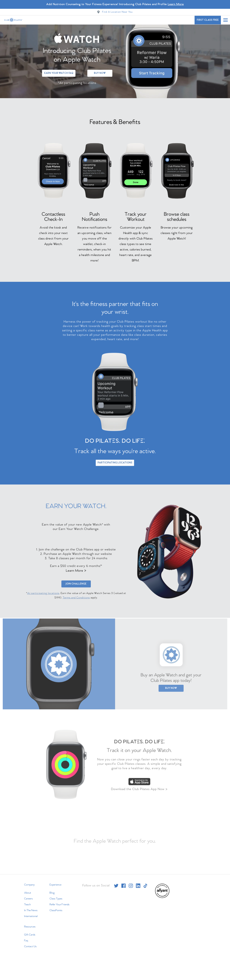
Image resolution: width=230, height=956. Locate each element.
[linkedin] (138, 883)
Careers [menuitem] (28, 895)
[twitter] (116, 883)
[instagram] (131, 883)
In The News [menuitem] (30, 907)
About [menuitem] (27, 890)
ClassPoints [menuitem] (56, 907)
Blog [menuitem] (52, 890)
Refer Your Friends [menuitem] (59, 901)
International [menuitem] (31, 913)
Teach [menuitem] (27, 901)
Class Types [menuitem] (56, 895)
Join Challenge (76, 583)
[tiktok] (145, 883)
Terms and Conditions (76, 597)
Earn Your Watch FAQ (58, 70)
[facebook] (123, 883)
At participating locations (43, 593)
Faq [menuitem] (26, 937)
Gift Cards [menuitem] (29, 931)
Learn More (76, 570)
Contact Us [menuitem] (30, 943)
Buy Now (100, 70)
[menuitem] (162, 894)
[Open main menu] (225, 20)
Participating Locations (115, 461)
